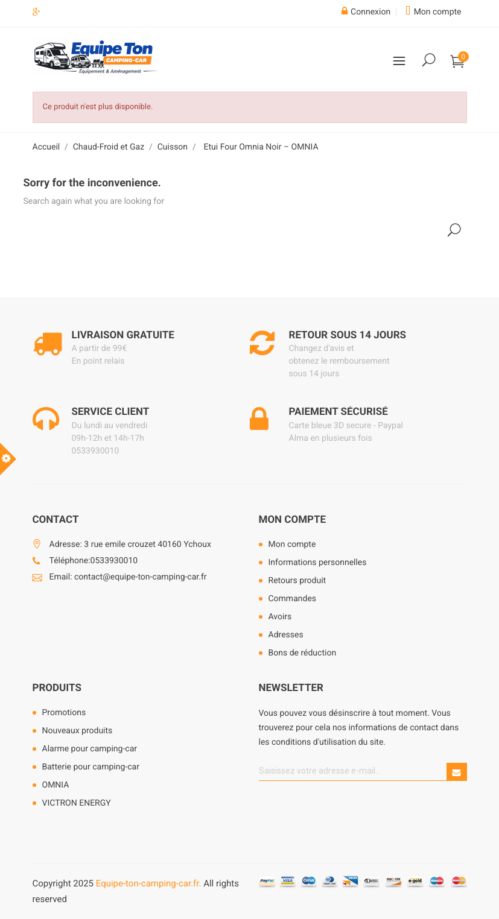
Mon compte (292, 520)
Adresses (286, 635)
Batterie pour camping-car (90, 767)
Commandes (293, 599)
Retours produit (297, 581)
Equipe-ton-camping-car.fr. (149, 883)
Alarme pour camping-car (90, 749)
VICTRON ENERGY (76, 803)
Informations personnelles (318, 562)
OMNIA (55, 785)
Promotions (64, 713)
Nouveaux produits (77, 731)
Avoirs (280, 617)
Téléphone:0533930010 (93, 561)
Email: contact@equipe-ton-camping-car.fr (128, 577)
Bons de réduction (303, 653)
